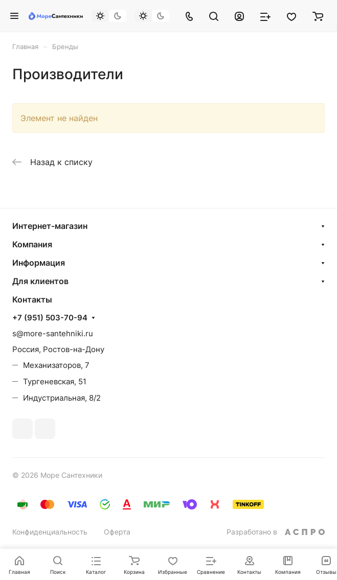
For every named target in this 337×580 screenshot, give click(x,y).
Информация (38, 263)
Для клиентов (40, 281)
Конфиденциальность (49, 531)
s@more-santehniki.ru (52, 333)
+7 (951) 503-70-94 (49, 317)
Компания (32, 244)
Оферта (117, 531)
